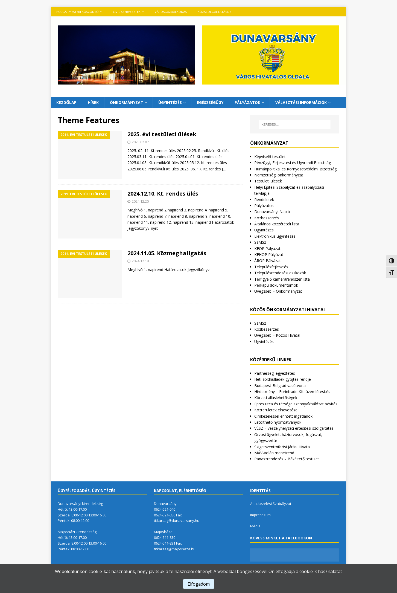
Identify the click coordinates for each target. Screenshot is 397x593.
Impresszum (260, 514)
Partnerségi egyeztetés (274, 373)
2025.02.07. (141, 141)
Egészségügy (210, 102)
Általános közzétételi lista (276, 223)
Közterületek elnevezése (275, 409)
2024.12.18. (141, 260)
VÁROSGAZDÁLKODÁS (171, 12)
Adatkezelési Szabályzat (270, 503)
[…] (224, 168)
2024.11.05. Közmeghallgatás (166, 253)
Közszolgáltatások (214, 12)
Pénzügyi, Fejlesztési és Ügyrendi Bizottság (292, 162)
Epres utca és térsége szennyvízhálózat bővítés (295, 403)
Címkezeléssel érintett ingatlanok (283, 416)
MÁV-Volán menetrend (274, 452)
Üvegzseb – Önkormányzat (278, 291)
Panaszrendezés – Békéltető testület (286, 458)
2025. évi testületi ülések (161, 134)
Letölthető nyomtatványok (277, 422)
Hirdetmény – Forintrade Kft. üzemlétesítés (292, 391)
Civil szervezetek (127, 12)
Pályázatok (247, 102)
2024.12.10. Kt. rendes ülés (162, 193)
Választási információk (301, 102)
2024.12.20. (141, 201)
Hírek (93, 102)
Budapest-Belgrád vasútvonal (280, 385)
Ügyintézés (170, 102)
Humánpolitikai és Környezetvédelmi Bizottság (295, 168)
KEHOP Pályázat (268, 254)
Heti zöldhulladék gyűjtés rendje (282, 379)
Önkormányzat (126, 102)
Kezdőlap (66, 102)
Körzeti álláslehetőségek (275, 397)
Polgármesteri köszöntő (77, 12)
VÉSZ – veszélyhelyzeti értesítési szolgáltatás (294, 428)
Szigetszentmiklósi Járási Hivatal (282, 446)
